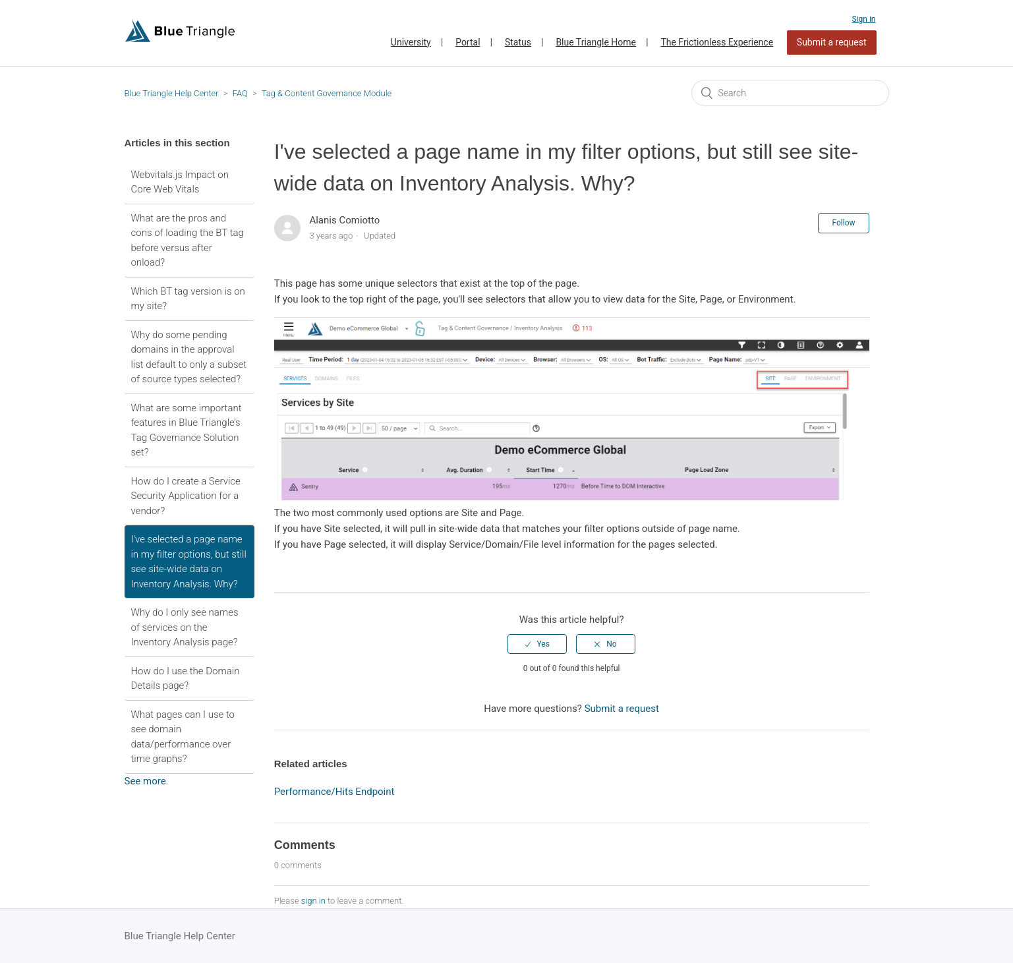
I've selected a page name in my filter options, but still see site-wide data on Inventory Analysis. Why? (188, 561)
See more (145, 781)
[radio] (537, 644)
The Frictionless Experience (716, 42)
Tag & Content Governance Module (327, 93)
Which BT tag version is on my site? (188, 298)
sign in (313, 901)
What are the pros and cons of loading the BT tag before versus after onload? (187, 240)
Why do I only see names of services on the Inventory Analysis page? (185, 627)
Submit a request (832, 42)
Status (518, 42)
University (411, 42)
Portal (467, 42)
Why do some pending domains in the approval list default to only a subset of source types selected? (189, 357)
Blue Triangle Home (596, 42)
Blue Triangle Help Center (172, 93)
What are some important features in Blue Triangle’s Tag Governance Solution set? (186, 430)
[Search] (790, 93)
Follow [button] (843, 222)
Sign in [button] (864, 19)
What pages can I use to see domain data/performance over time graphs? (183, 737)
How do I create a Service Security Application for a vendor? (186, 496)
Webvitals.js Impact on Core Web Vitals (180, 182)
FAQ (240, 93)
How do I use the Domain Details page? (185, 678)
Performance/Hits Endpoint (334, 792)
